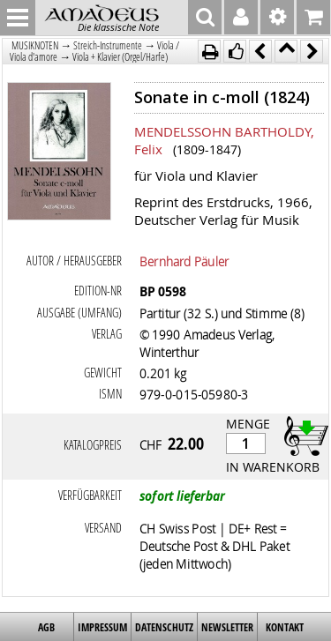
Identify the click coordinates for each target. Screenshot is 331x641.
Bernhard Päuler (184, 261)
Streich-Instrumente (107, 45)
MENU (17, 17)
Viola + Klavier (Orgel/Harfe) (120, 56)
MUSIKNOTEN (34, 45)
